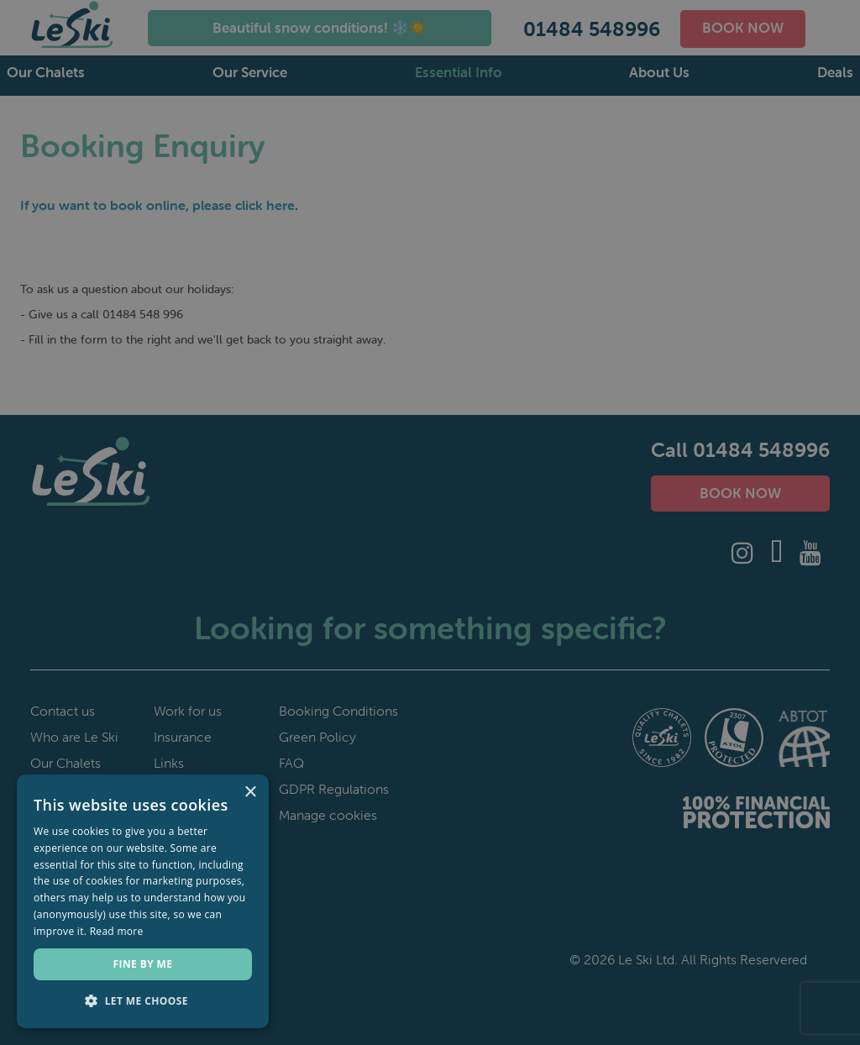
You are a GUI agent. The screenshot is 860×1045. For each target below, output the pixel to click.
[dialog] (430, 522)
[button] (143, 1001)
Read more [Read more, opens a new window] (117, 931)
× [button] (250, 792)
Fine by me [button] (143, 964)
